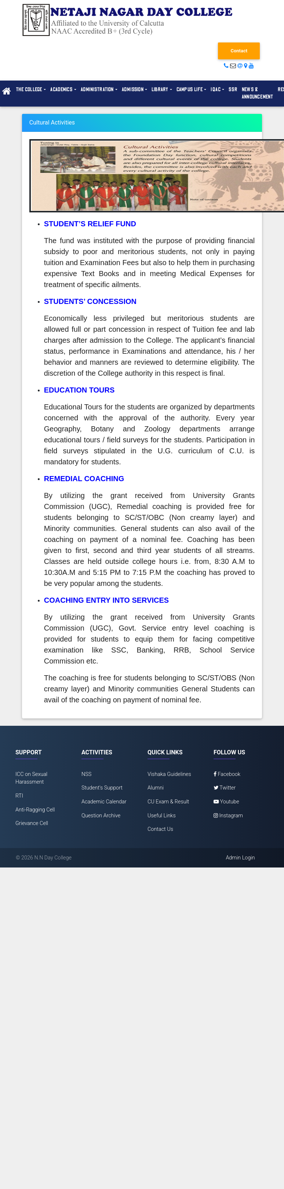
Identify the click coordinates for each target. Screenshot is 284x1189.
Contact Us (160, 829)
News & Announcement (257, 93)
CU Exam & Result (168, 802)
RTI (19, 796)
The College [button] (29, 89)
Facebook (227, 774)
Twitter (225, 788)
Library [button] (160, 89)
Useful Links (162, 816)
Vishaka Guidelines (169, 774)
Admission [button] (133, 89)
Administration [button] (97, 89)
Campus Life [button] (189, 89)
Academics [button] (61, 89)
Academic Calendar (104, 802)
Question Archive (100, 816)
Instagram (228, 816)
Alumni (156, 788)
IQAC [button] (216, 89)
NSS (86, 774)
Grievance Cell (31, 823)
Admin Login (240, 858)
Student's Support (102, 788)
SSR (233, 89)
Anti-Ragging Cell (35, 810)
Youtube (226, 802)
